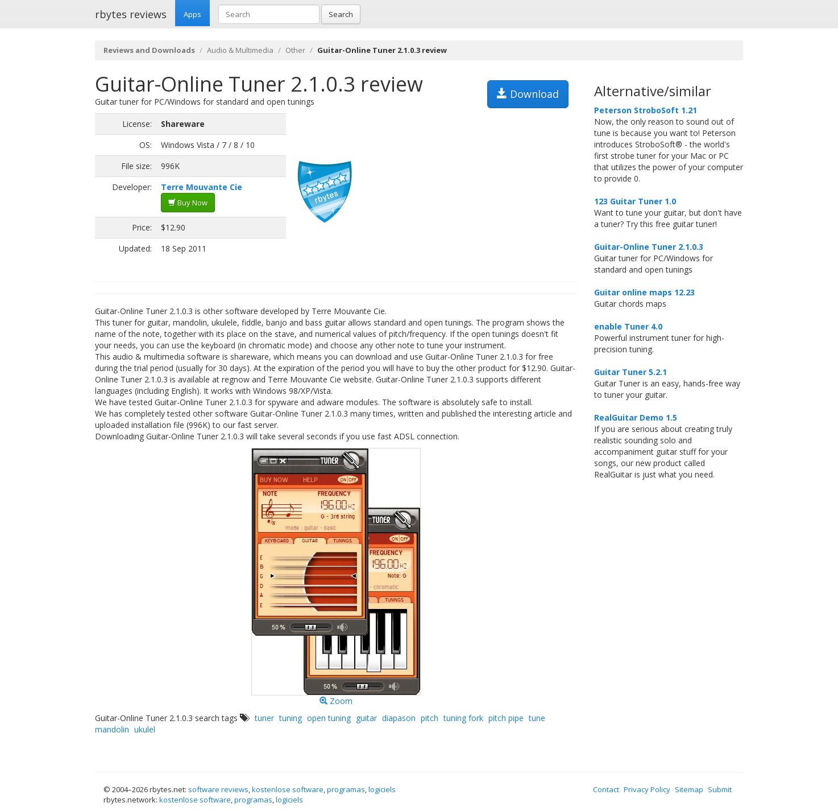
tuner (264, 718)
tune (537, 718)
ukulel (144, 729)
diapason (399, 718)
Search (341, 14)
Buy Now (188, 202)
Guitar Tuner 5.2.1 (630, 372)
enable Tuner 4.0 (628, 326)
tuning (290, 718)
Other (295, 50)
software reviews (218, 789)
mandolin (112, 729)
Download (528, 94)
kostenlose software (287, 789)
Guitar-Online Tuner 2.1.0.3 (648, 246)
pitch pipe (506, 718)
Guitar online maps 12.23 (644, 292)
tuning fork (463, 718)
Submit (720, 789)
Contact (606, 789)
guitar (366, 718)
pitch (429, 718)
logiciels (382, 789)
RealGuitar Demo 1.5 (635, 417)
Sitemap (689, 789)
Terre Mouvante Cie (201, 187)
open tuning (329, 718)
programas (346, 789)
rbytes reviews (131, 14)
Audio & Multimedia (240, 50)
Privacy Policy (647, 789)
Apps (192, 14)
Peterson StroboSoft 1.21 (645, 110)
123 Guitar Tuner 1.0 (635, 201)
